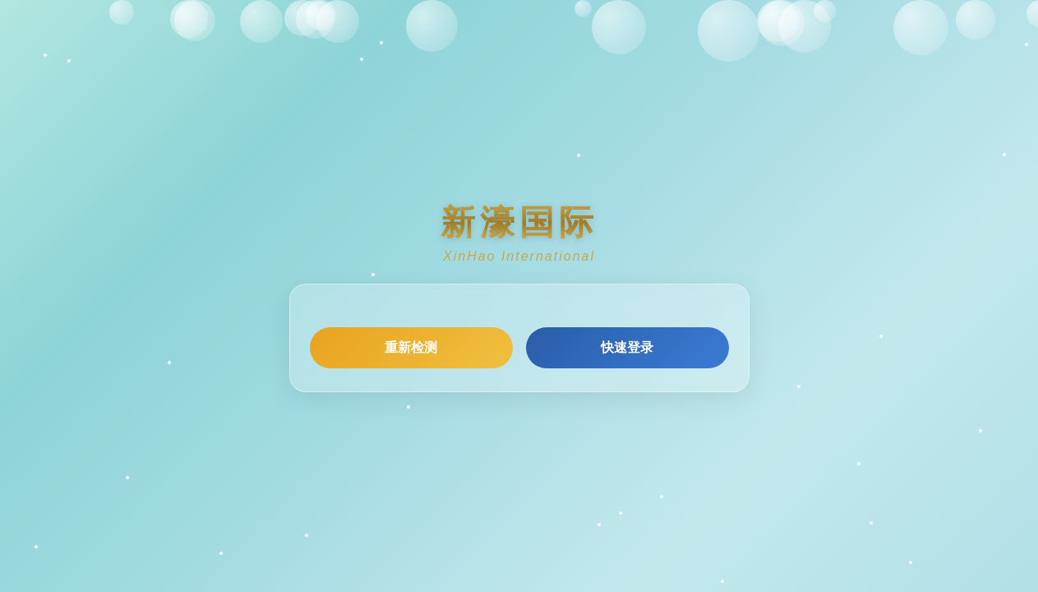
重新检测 (411, 347)
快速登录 (627, 347)
